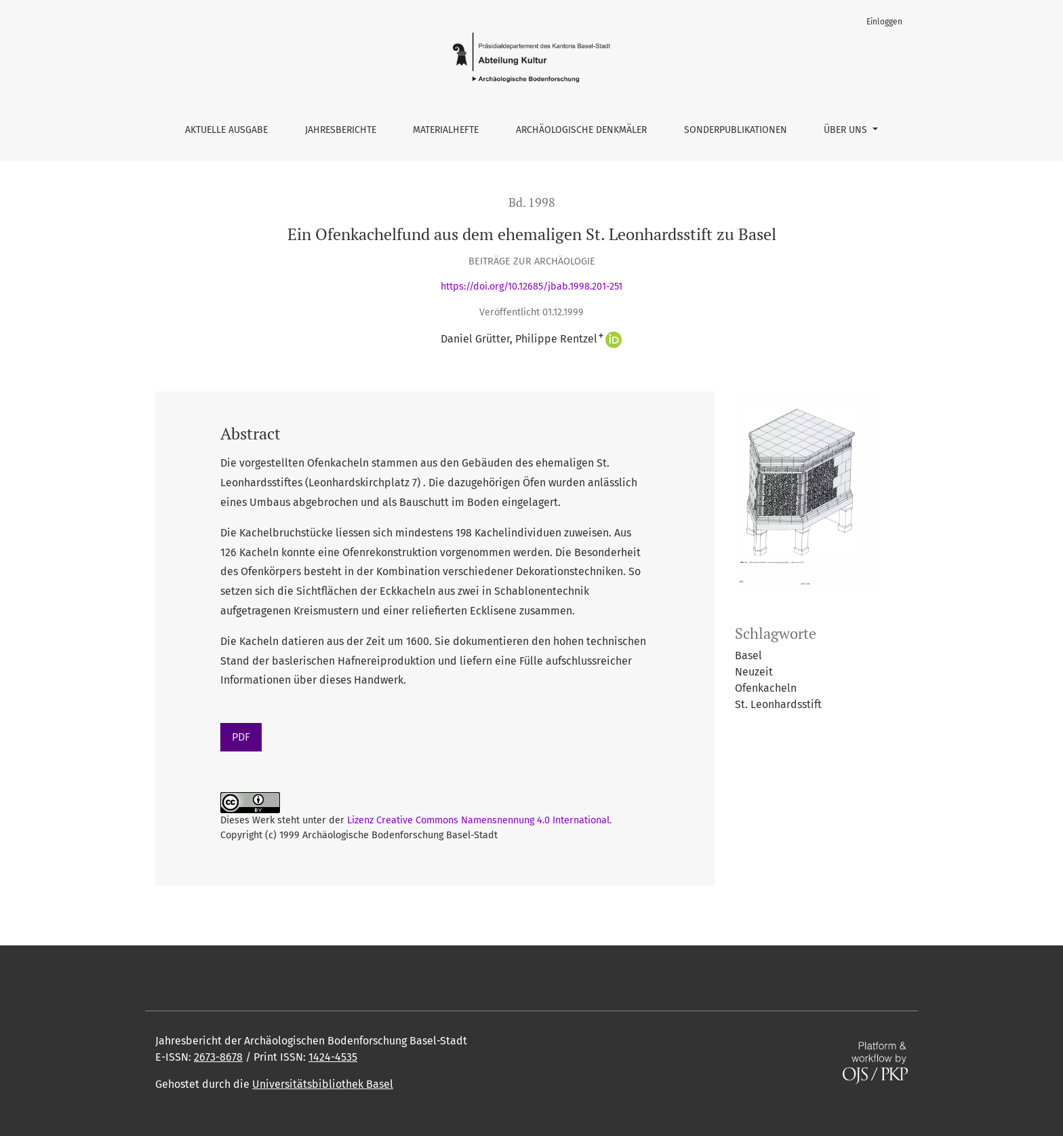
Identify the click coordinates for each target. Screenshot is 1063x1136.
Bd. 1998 (531, 202)
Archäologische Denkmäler (581, 130)
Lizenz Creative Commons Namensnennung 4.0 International (478, 820)
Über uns (847, 130)
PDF (241, 736)
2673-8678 (218, 1057)
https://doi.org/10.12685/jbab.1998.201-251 (531, 286)
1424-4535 (332, 1057)
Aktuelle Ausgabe (226, 130)
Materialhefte (446, 130)
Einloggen (884, 21)
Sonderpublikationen (735, 130)
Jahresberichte (340, 130)
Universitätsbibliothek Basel (322, 1084)
